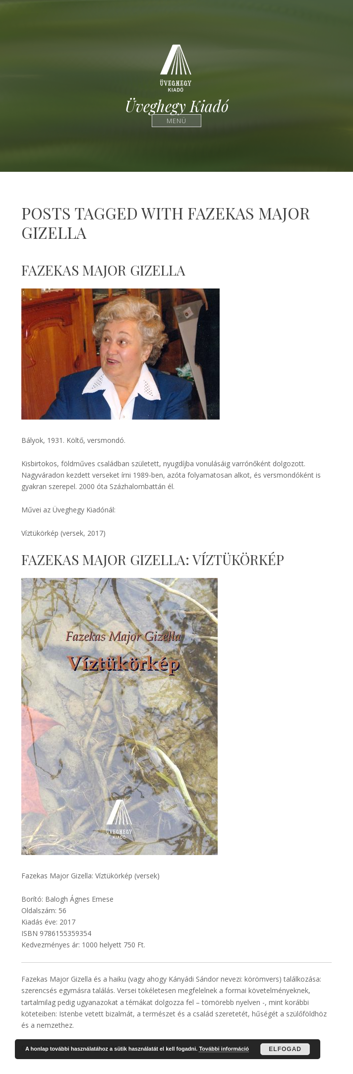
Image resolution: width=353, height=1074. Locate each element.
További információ (224, 1049)
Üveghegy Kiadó (177, 106)
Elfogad (285, 1049)
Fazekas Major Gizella (103, 270)
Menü (176, 120)
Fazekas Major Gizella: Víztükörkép (152, 559)
